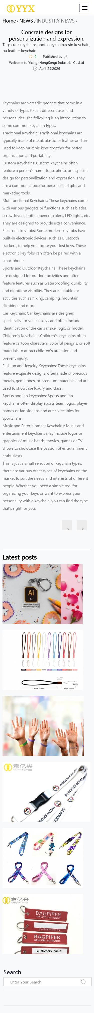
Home (9, 20)
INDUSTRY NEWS (56, 20)
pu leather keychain (19, 50)
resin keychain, (77, 44)
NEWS (26, 20)
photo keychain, (51, 44)
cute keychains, (24, 44)
